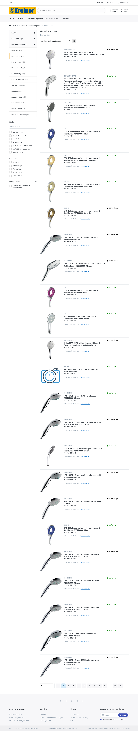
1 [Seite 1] (63, 686)
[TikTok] (71, 701)
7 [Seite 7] (94, 686)
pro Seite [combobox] (47, 685)
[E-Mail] (109, 715)
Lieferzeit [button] (12, 158)
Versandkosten (85, 60)
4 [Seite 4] (78, 686)
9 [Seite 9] (104, 686)
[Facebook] (55, 701)
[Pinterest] (83, 701)
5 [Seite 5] (84, 686)
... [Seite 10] (110, 686)
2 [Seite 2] (68, 686)
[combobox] (12, 3)
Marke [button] (11, 122)
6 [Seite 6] (89, 686)
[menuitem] (13, 18)
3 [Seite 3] (73, 686)
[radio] (69, 41)
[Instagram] (66, 701)
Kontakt (100, 3)
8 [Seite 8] (99, 686)
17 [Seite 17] (115, 686)
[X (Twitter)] (60, 701)
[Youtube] (77, 701)
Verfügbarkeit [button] (14, 181)
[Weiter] (120, 686)
